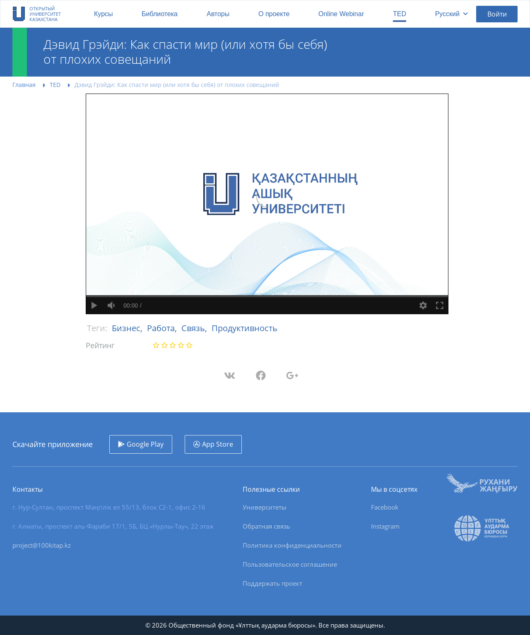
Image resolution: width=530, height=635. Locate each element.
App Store (217, 444)
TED (399, 13)
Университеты (265, 507)
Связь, (195, 328)
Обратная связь (266, 526)
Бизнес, (128, 328)
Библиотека (160, 13)
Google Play (145, 444)
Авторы (218, 13)
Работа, (163, 328)
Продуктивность (244, 328)
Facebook (384, 507)
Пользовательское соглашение (290, 564)
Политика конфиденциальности (292, 545)
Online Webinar (341, 13)
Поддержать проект (272, 583)
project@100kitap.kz (41, 545)
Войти (497, 14)
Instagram (385, 526)
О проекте (273, 13)
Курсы (103, 13)
